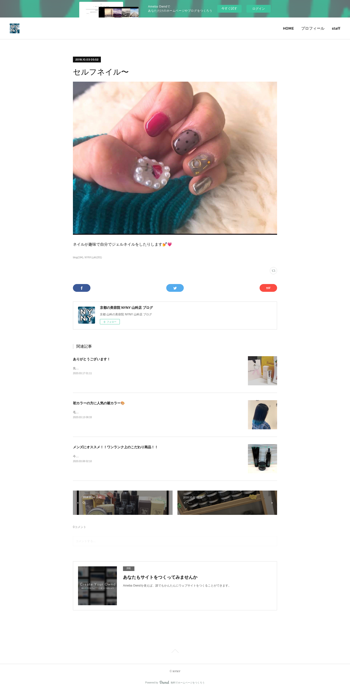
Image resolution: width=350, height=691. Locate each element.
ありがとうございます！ (91, 359)
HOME (288, 28)
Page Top (175, 652)
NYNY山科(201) (93, 257)
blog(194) (78, 257)
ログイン (258, 8)
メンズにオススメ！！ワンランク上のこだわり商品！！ (115, 447)
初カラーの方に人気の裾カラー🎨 (99, 403)
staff (336, 28)
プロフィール (312, 28)
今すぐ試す (229, 8)
